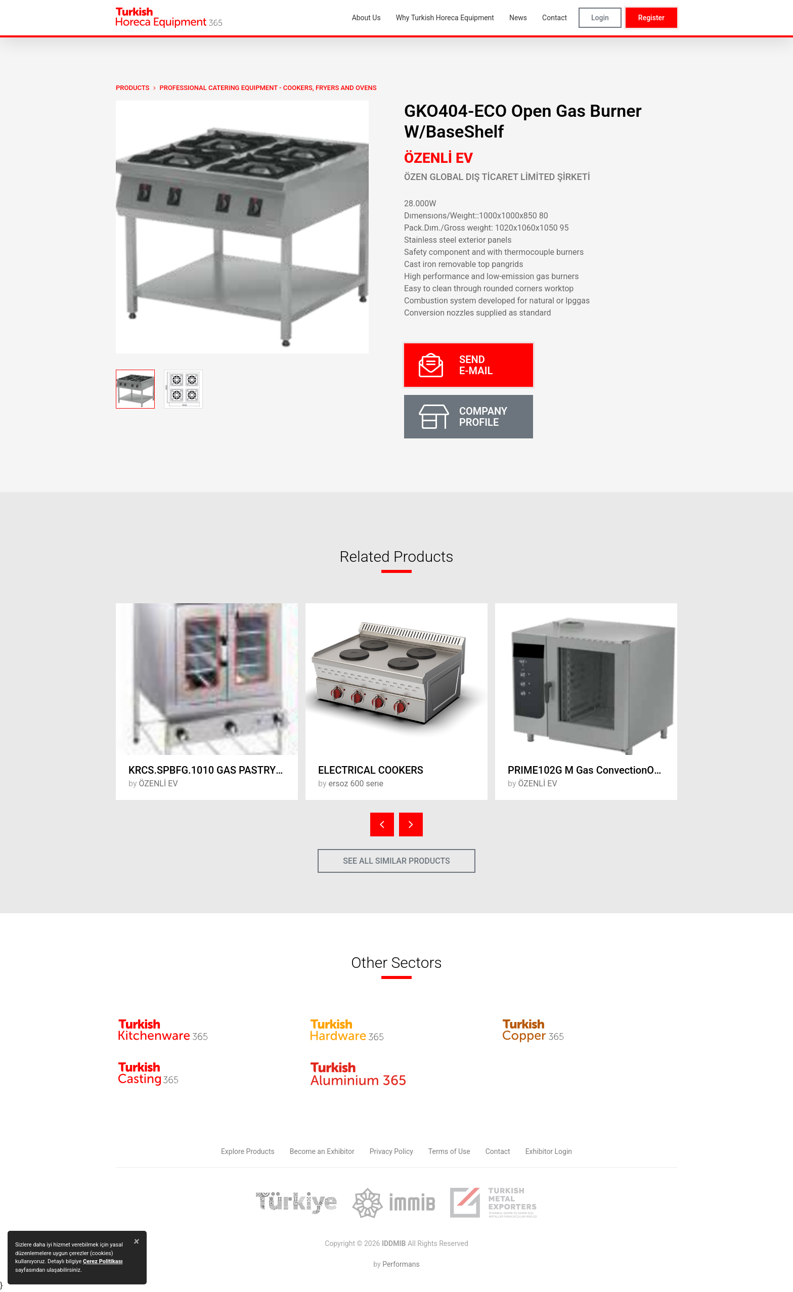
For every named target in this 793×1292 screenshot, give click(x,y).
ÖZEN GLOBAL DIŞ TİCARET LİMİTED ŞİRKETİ (497, 176)
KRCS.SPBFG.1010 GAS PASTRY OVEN (213, 770)
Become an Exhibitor (322, 1151)
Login (600, 18)
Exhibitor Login (548, 1151)
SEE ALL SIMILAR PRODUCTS (396, 861)
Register (651, 18)
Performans (400, 1264)
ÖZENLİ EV (438, 158)
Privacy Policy (391, 1151)
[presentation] (382, 824)
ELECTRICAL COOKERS (370, 770)
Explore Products (248, 1151)
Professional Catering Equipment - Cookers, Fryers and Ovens (267, 88)
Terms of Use (449, 1151)
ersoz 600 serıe (355, 783)
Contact (498, 1151)
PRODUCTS (132, 88)
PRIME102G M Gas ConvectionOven (589, 770)
